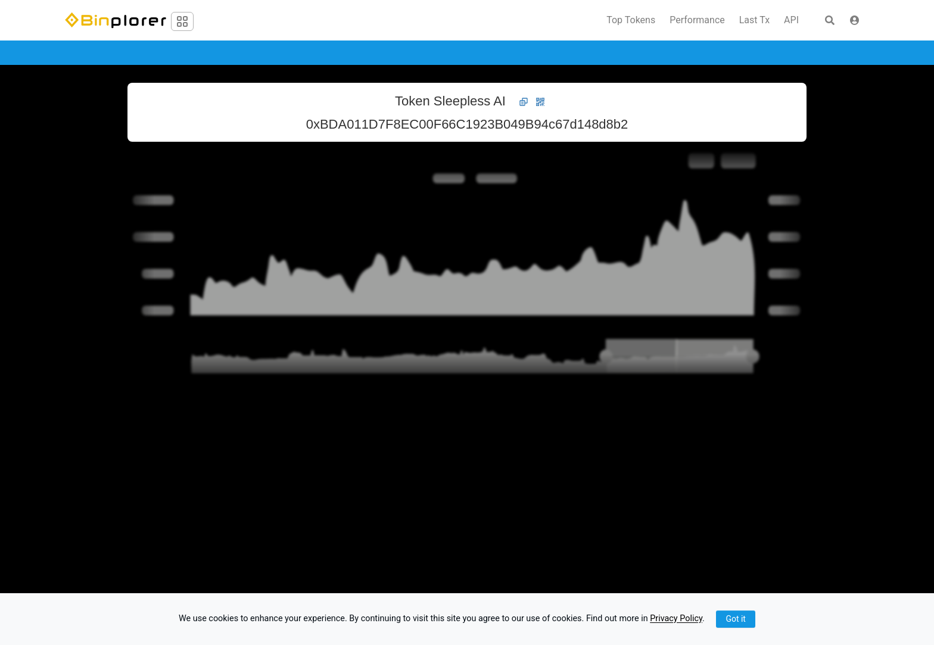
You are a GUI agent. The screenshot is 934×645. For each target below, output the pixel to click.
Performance (697, 20)
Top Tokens (630, 20)
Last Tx (754, 20)
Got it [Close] (736, 619)
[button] (854, 20)
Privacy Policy (676, 619)
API (791, 20)
